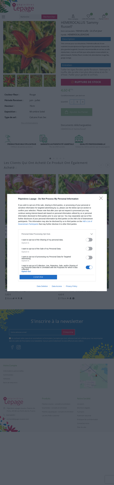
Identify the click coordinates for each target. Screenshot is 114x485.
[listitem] (57, 234)
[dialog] (57, 242)
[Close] (101, 199)
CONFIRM (38, 277)
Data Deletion (42, 286)
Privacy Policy (71, 286)
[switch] (89, 239)
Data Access (57, 286)
